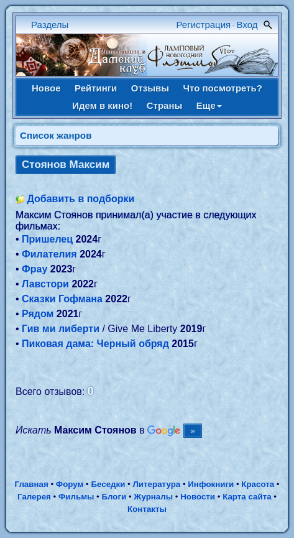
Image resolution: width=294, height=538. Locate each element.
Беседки (108, 484)
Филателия (49, 254)
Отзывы (150, 88)
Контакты (147, 509)
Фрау (34, 269)
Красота (257, 484)
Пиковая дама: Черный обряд (95, 343)
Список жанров (56, 135)
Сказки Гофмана (62, 299)
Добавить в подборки (80, 198)
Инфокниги (211, 484)
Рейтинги (96, 88)
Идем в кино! (102, 105)
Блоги (114, 496)
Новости (197, 496)
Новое (46, 88)
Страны (165, 105)
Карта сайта (247, 496)
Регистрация (204, 24)
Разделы (49, 24)
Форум (70, 484)
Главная (31, 484)
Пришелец (47, 239)
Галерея (34, 496)
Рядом (37, 313)
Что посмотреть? (222, 88)
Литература (157, 484)
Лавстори (45, 284)
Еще (209, 105)
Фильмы (76, 496)
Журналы (153, 496)
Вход (247, 24)
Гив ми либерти (60, 328)
